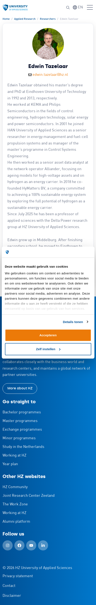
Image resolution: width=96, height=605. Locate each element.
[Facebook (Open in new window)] (19, 545)
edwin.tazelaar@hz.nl (50, 75)
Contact (9, 586)
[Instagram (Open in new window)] (8, 545)
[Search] (68, 8)
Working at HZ (14, 455)
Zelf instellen (48, 349)
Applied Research (24, 19)
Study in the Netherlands (23, 447)
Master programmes (20, 421)
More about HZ (19, 388)
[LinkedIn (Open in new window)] (43, 545)
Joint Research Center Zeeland (29, 496)
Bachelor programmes (22, 412)
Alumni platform (16, 522)
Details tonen (73, 322)
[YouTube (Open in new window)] (31, 545)
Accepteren (48, 335)
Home (6, 19)
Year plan (10, 464)
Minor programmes (19, 438)
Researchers (47, 19)
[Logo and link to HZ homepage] (15, 8)
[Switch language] (78, 7)
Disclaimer (12, 596)
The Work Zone (15, 504)
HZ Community (15, 487)
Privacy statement (18, 576)
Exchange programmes (22, 429)
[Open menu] (89, 7)
